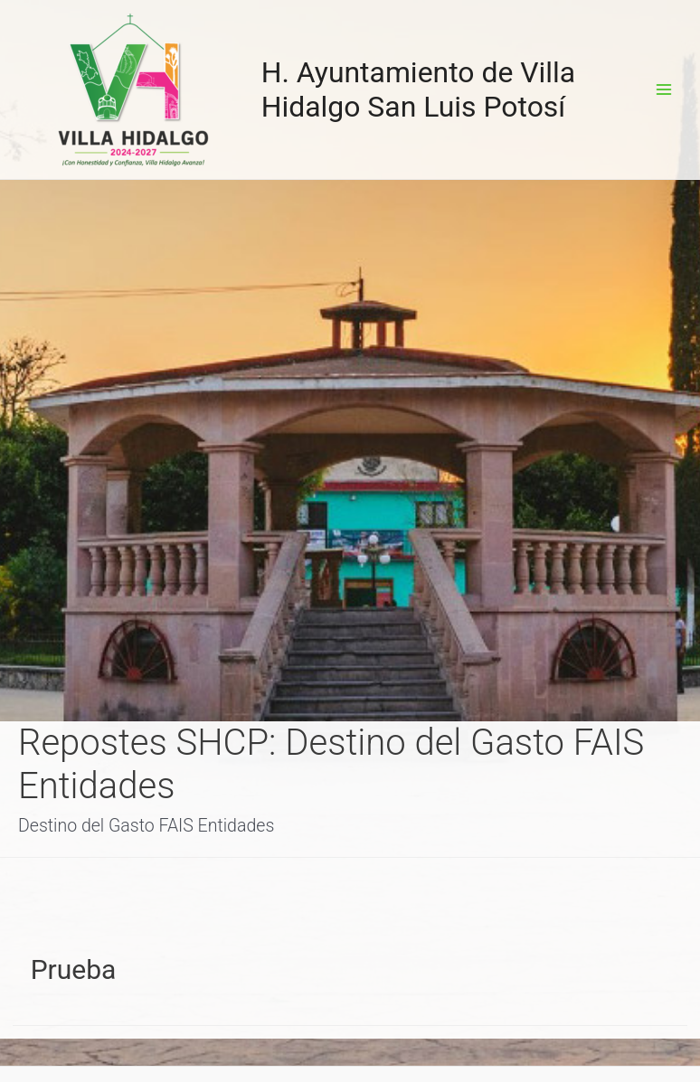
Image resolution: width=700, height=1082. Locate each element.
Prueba (74, 969)
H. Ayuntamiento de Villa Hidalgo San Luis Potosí (418, 89)
